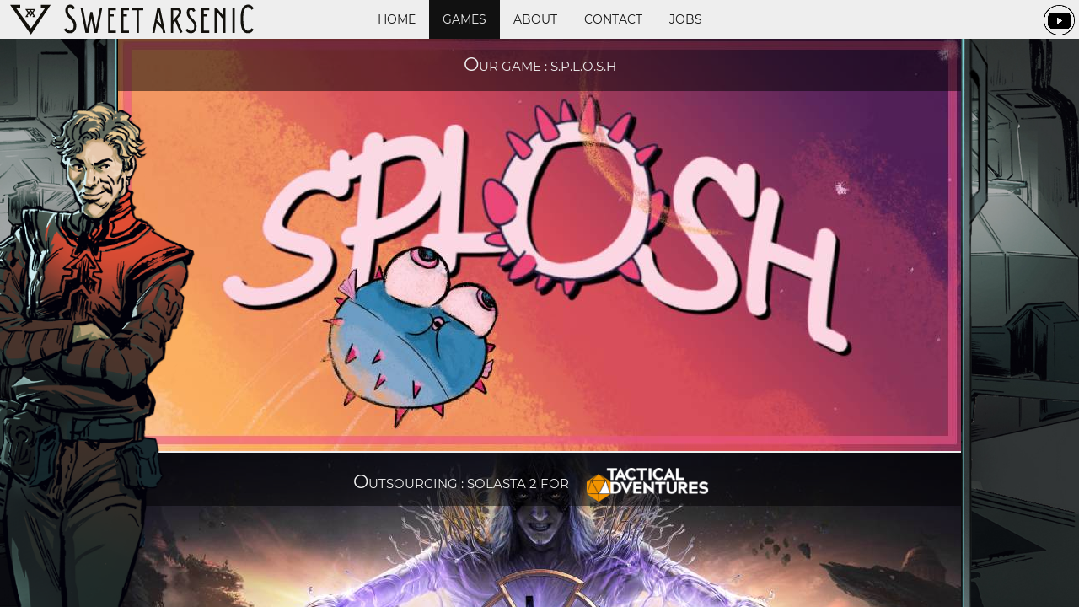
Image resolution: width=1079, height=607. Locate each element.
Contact (613, 19)
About (535, 19)
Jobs (685, 19)
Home (397, 19)
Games (464, 19)
